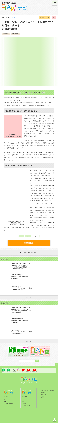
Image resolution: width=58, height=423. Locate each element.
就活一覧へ (29, 297)
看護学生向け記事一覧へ (29, 252)
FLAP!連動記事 (15, 33)
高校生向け (3, 371)
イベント (6, 399)
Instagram (18, 371)
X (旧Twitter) (14, 371)
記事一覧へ (29, 341)
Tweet (13, 17)
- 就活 (24, 403)
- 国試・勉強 (26, 405)
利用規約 (43, 397)
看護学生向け (8, 371)
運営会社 (43, 392)
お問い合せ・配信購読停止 (47, 390)
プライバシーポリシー (46, 394)
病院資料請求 (29, 243)
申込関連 (6, 396)
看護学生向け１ (28, 371)
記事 (5, 401)
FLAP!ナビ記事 (45, 17)
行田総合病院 (6, 33)
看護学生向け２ (34, 371)
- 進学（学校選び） (10, 403)
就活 (54, 17)
